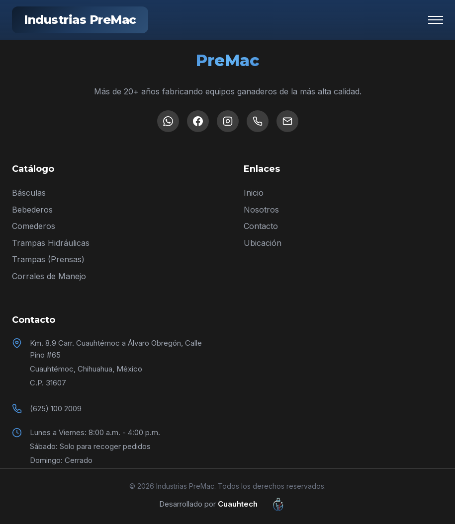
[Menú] (435, 19)
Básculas (29, 193)
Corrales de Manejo (49, 276)
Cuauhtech (257, 504)
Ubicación (262, 243)
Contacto (261, 226)
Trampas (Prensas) (48, 259)
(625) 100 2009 (56, 408)
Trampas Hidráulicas (51, 243)
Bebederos (32, 210)
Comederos (33, 226)
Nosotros (261, 210)
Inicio (254, 193)
